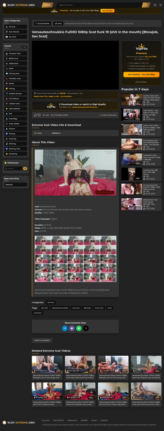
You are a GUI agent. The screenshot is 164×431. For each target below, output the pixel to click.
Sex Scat (76, 308)
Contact (104, 420)
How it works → (141, 82)
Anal (110, 308)
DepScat (9, 185)
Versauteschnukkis (60, 308)
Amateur (38, 313)
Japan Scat (72, 420)
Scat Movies (58, 420)
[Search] (146, 5)
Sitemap (84, 420)
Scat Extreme (43, 23)
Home (47, 5)
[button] (155, 5)
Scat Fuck (99, 308)
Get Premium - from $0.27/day (141, 74)
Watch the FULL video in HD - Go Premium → (54, 96)
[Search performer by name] (13, 168)
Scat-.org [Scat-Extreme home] (21, 5)
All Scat (58, 23)
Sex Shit (44, 308)
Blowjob (87, 308)
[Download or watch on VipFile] (75, 105)
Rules (94, 420)
